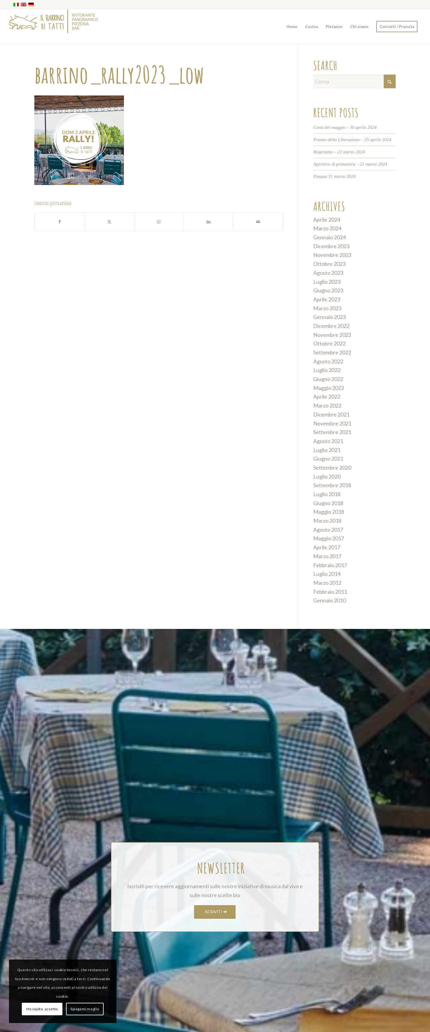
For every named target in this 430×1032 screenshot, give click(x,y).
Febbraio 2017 (330, 565)
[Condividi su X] (109, 222)
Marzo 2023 (327, 308)
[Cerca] (354, 81)
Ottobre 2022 (329, 343)
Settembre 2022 (332, 352)
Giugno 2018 (328, 503)
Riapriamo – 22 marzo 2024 (339, 151)
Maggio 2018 (328, 511)
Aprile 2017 (326, 547)
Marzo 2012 (327, 582)
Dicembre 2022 (331, 326)
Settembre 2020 (332, 467)
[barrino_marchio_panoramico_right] (53, 26)
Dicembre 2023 (331, 246)
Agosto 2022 (328, 361)
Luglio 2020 (326, 476)
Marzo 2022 (327, 405)
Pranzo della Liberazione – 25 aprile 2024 (352, 139)
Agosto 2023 (328, 272)
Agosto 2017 (328, 529)
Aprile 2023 (326, 299)
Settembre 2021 (332, 432)
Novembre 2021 (332, 423)
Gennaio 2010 (329, 600)
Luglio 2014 (326, 573)
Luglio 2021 (326, 450)
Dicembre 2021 (331, 414)
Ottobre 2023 (329, 263)
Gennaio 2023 (329, 317)
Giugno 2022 (328, 379)
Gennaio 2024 (329, 237)
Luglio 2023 (326, 281)
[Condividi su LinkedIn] (208, 222)
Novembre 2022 (332, 334)
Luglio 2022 (326, 370)
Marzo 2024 (327, 228)
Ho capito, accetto (42, 1009)
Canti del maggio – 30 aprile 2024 (345, 127)
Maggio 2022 (328, 388)
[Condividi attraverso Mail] (258, 222)
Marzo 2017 (327, 556)
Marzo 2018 (327, 520)
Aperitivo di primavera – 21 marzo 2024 (350, 163)
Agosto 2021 (328, 441)
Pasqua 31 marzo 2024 (334, 176)
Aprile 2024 (326, 219)
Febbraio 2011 (330, 591)
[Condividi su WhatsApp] (159, 222)
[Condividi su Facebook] (59, 222)
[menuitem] (291, 26)
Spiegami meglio (84, 1009)
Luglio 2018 (326, 494)
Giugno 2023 (328, 290)
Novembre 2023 (332, 255)
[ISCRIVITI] (215, 912)
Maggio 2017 (328, 538)
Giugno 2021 (328, 458)
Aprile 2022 (326, 396)
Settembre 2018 (332, 485)
